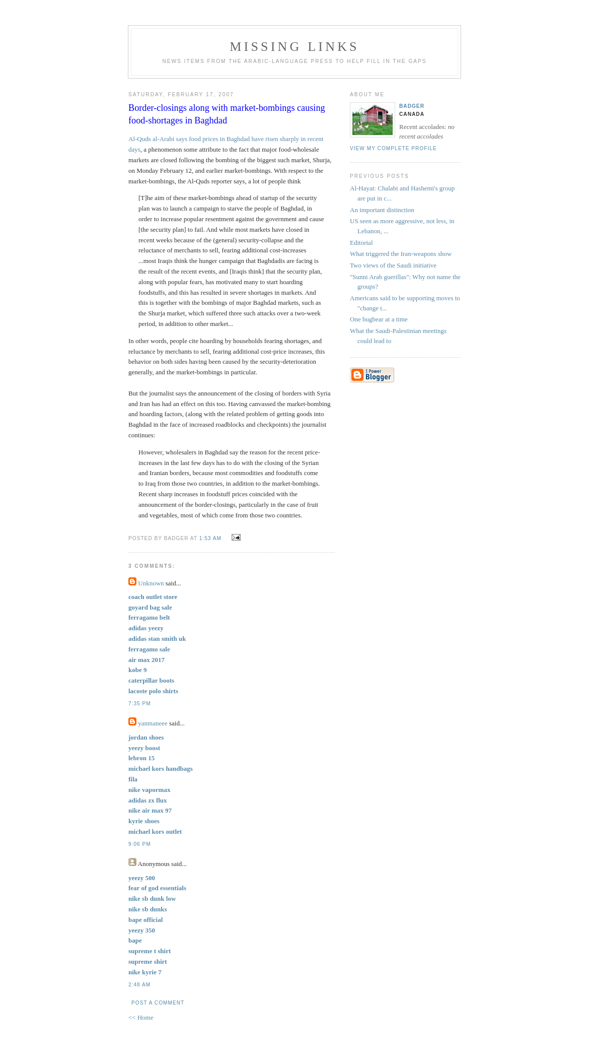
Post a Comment (157, 1003)
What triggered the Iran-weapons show (401, 253)
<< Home (141, 1017)
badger (411, 106)
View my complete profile (393, 148)
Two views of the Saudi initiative (393, 265)
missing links (294, 46)
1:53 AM (210, 538)
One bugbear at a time (379, 319)
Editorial (361, 242)
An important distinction (382, 210)
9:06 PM (139, 844)
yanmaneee (152, 723)
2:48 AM (139, 984)
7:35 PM (139, 703)
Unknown (151, 583)
